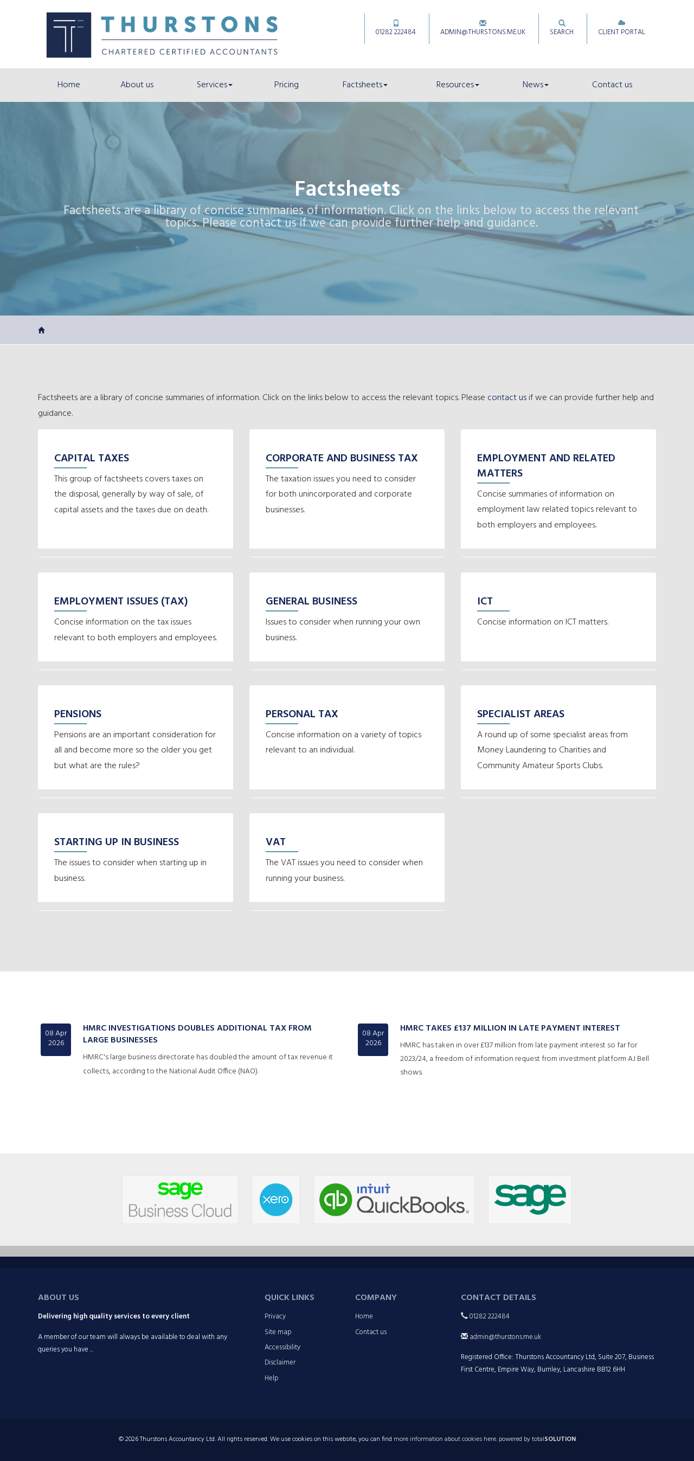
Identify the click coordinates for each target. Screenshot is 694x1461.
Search (562, 29)
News (536, 85)
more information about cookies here (445, 1439)
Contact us (612, 85)
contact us (268, 223)
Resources (457, 85)
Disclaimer (280, 1362)
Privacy (275, 1316)
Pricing (286, 85)
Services (215, 85)
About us (136, 85)
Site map (278, 1332)
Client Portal (621, 29)
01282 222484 (396, 29)
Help (272, 1378)
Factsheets (365, 85)
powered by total (537, 1439)
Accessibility (282, 1347)
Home (68, 85)
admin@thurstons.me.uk (482, 29)
